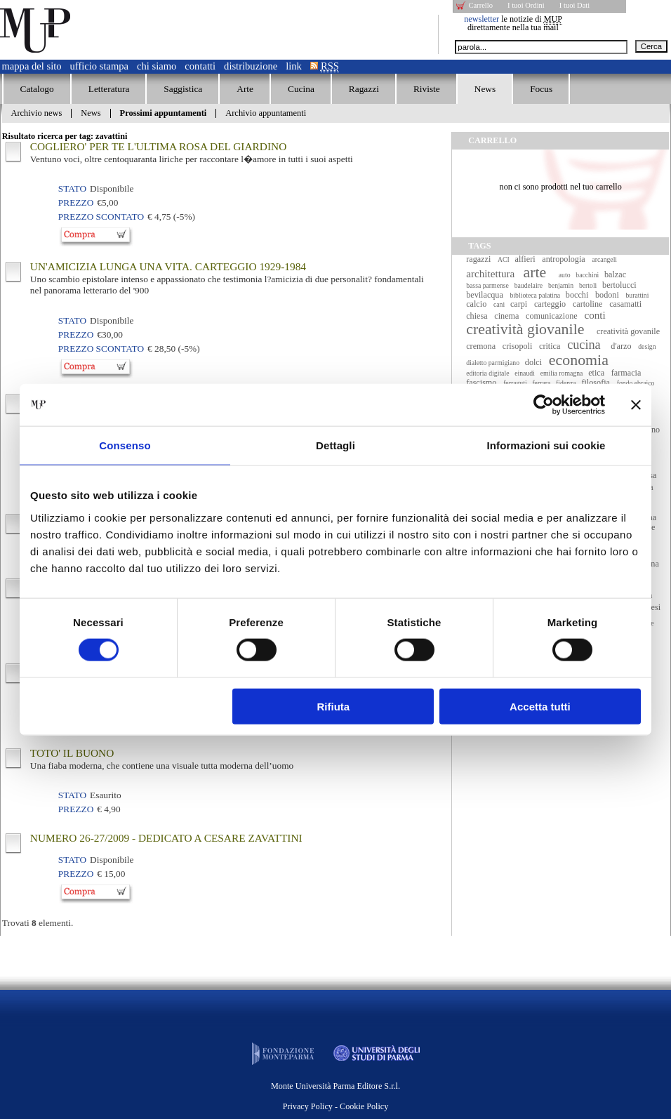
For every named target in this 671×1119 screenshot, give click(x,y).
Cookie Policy (364, 1106)
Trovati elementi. (38, 923)
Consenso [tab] (124, 445)
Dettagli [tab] (335, 445)
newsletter (481, 19)
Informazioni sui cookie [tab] (546, 445)
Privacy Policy (308, 1106)
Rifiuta (333, 706)
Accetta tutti (540, 706)
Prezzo (75, 202)
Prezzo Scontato (101, 216)
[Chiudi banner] (636, 405)
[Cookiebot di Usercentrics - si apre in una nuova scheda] (543, 405)
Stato (72, 188)
